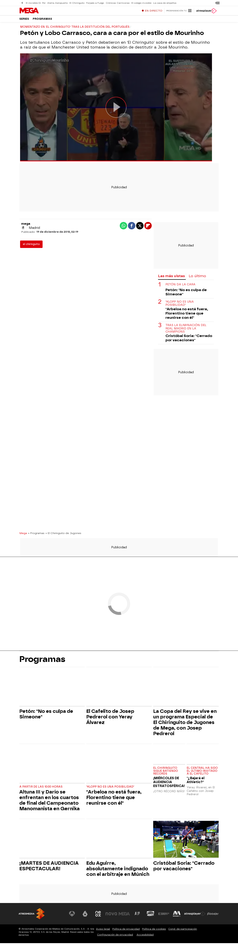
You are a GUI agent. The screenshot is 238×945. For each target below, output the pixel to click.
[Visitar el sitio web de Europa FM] (164, 915)
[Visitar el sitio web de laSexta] (86, 915)
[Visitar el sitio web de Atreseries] (138, 915)
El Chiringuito (75, 3)
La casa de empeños (159, 3)
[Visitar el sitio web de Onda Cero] (151, 915)
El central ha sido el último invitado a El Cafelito (202, 772)
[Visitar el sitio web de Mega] (125, 915)
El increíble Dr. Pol (35, 3)
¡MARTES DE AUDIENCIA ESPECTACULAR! (49, 867)
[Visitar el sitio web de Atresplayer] (195, 915)
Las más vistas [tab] (171, 278)
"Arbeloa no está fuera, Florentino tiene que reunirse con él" (186, 315)
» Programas (36, 534)
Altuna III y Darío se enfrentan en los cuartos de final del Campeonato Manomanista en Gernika (49, 802)
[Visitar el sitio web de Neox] (99, 915)
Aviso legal (103, 930)
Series (24, 20)
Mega (23, 534)
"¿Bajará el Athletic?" (196, 782)
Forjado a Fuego (92, 3)
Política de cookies (154, 930)
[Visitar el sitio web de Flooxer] (212, 915)
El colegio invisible (136, 3)
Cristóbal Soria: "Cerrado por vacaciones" (188, 340)
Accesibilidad (145, 936)
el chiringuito (31, 246)
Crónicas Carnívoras (113, 3)
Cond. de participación (182, 930)
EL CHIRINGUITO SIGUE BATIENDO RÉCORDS (165, 772)
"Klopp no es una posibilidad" (179, 305)
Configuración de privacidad (115, 936)
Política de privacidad (126, 930)
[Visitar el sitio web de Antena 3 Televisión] (73, 915)
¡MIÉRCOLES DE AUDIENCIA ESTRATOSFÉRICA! (169, 784)
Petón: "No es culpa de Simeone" (186, 294)
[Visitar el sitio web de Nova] (112, 915)
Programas (42, 20)
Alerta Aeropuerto (56, 3)
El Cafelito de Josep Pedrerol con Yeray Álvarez (110, 718)
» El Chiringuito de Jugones (63, 534)
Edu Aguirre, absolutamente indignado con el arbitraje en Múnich (117, 870)
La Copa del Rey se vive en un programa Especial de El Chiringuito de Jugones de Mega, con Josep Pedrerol (185, 724)
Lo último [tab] (197, 278)
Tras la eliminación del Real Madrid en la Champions (185, 330)
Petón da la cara (180, 286)
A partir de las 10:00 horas (40, 788)
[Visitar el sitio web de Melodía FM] (177, 915)
